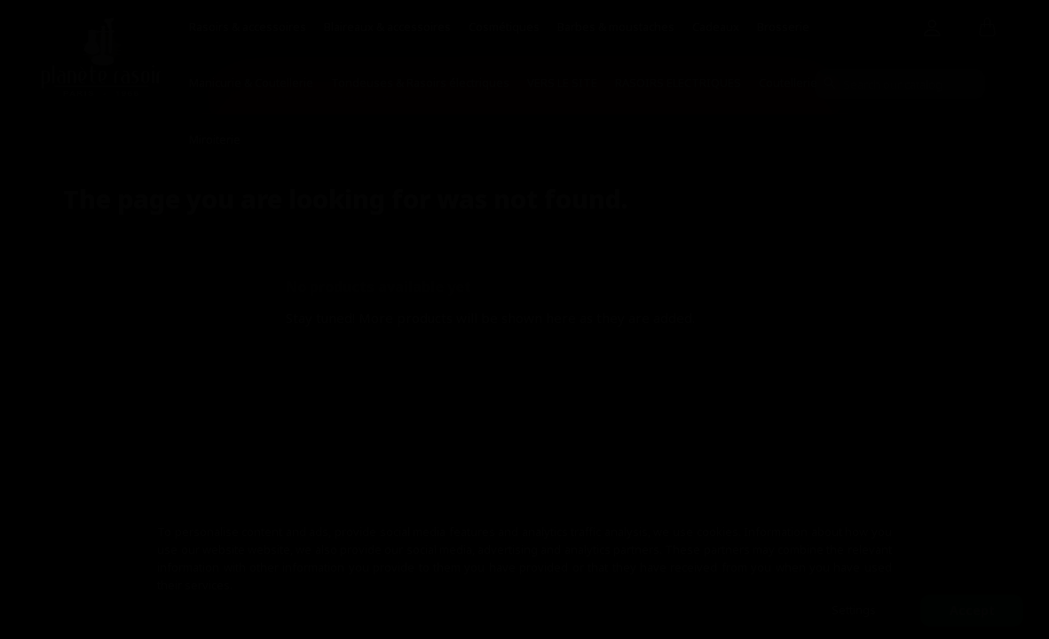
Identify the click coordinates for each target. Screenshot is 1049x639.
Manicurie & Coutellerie (251, 83)
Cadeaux (715, 27)
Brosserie (783, 27)
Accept (972, 610)
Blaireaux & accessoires (387, 27)
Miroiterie (215, 139)
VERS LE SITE (562, 83)
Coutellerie (788, 83)
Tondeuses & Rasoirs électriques (420, 83)
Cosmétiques (504, 27)
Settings (854, 610)
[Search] (900, 84)
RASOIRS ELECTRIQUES (678, 83)
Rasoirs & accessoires (247, 27)
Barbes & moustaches (615, 27)
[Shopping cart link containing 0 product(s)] (987, 28)
